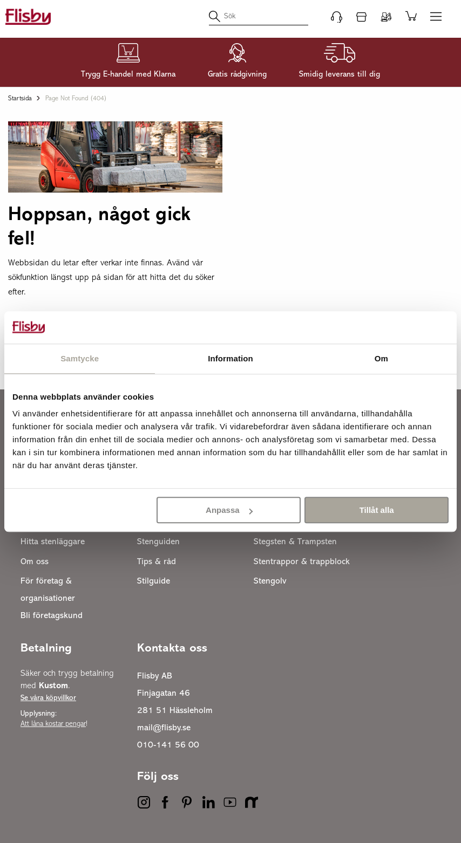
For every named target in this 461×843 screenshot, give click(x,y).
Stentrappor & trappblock (302, 562)
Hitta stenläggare (53, 542)
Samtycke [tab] (79, 358)
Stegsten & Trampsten (295, 542)
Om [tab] (381, 358)
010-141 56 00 (168, 745)
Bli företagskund (52, 616)
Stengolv (270, 581)
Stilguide (153, 581)
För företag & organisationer (48, 590)
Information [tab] (230, 358)
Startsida (20, 98)
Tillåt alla (377, 510)
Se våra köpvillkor (48, 698)
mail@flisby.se (164, 728)
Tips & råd (156, 562)
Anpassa (229, 510)
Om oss (35, 562)
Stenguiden (158, 542)
